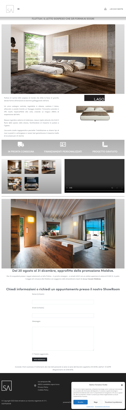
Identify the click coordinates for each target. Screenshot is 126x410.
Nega (96, 402)
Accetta (80, 402)
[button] (122, 385)
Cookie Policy (90, 406)
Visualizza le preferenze (113, 402)
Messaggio (36, 321)
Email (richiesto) (38, 307)
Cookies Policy (43, 390)
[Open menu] (18, 9)
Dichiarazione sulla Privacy (102, 406)
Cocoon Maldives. (94, 279)
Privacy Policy (43, 387)
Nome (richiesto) (38, 294)
